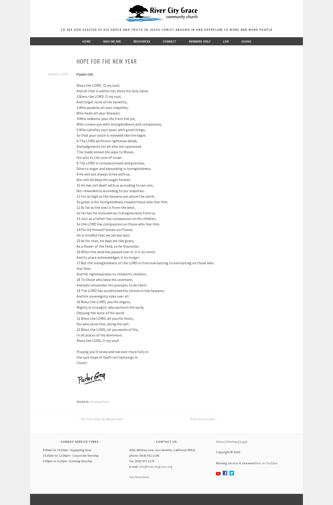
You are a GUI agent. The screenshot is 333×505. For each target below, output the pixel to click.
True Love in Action (205, 419)
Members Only (199, 41)
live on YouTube (267, 463)
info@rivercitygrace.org (155, 467)
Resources (141, 41)
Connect (169, 41)
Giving (246, 41)
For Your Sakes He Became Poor (100, 419)
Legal (243, 442)
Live (226, 41)
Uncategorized (99, 401)
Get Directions (139, 477)
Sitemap (232, 442)
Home (86, 41)
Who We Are (112, 41)
